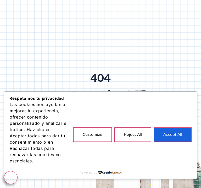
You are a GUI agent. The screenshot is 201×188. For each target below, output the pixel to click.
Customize (92, 134)
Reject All (133, 134)
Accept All (172, 134)
